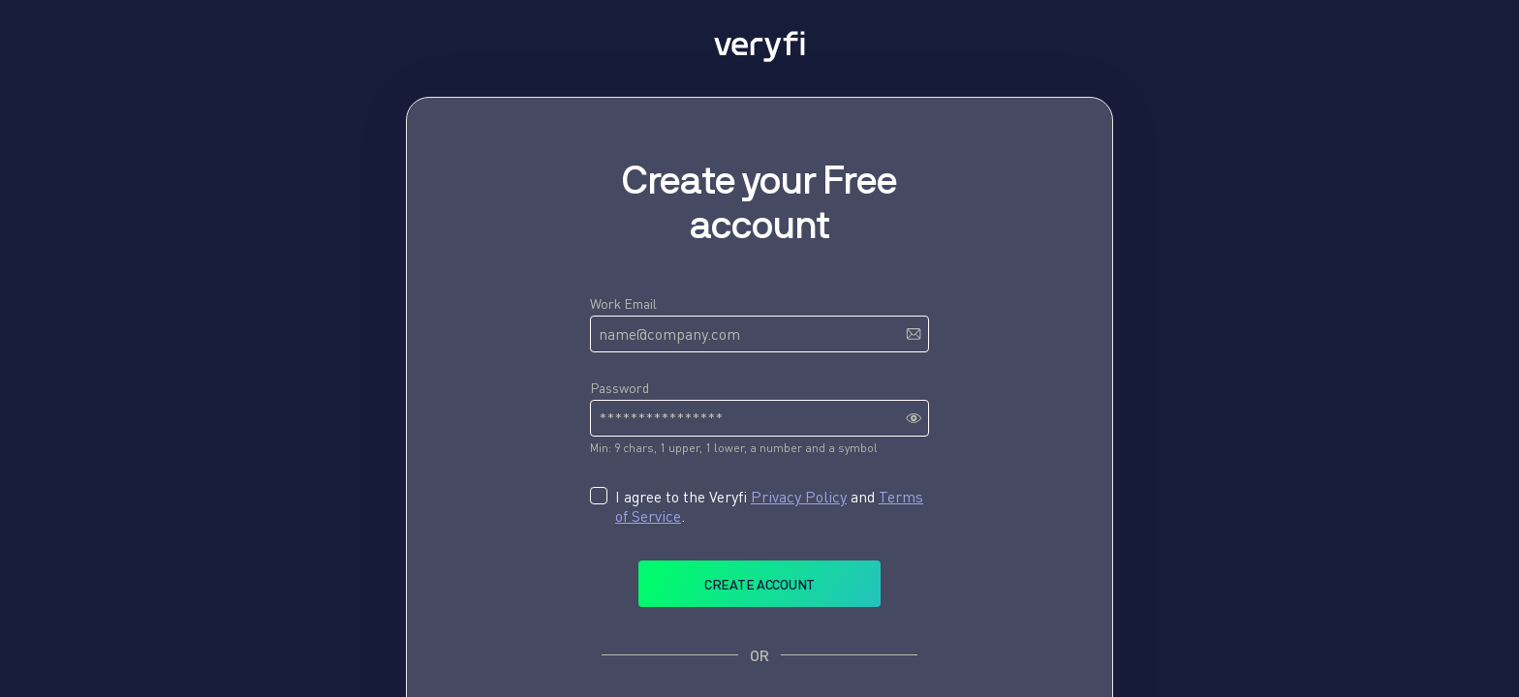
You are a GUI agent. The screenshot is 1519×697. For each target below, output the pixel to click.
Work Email (623, 303)
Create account (759, 584)
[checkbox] (598, 495)
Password (619, 387)
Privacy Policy (799, 496)
